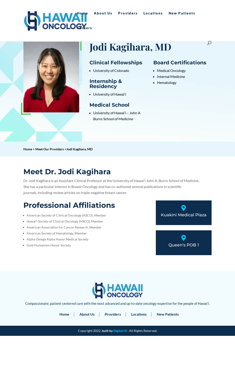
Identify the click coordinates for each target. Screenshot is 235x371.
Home (82, 13)
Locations (153, 13)
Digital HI (120, 331)
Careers (84, 28)
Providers (128, 13)
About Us (103, 13)
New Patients (182, 13)
